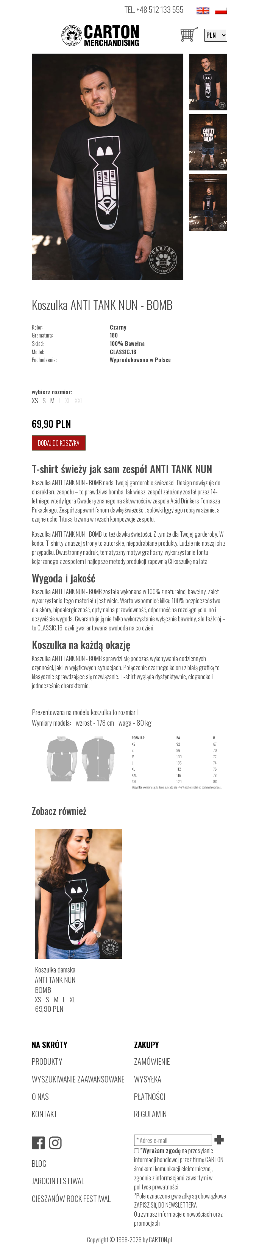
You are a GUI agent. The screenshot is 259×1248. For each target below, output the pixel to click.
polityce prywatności (156, 1186)
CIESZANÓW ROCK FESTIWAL (71, 1198)
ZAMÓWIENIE (152, 1061)
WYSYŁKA (147, 1079)
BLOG (39, 1163)
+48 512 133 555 (160, 9)
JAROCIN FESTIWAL (58, 1180)
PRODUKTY (47, 1061)
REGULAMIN (150, 1113)
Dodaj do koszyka (59, 442)
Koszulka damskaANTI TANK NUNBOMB (55, 979)
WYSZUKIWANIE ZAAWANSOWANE (78, 1079)
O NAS (40, 1096)
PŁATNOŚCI (149, 1096)
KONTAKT (45, 1113)
